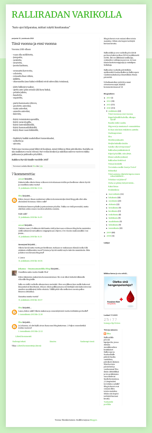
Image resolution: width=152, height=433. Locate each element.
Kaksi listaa (113, 186)
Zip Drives (115, 323)
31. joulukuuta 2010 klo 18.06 (30, 261)
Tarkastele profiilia (108, 403)
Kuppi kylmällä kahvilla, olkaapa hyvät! (121, 118)
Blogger (93, 420)
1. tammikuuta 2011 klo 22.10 (30, 314)
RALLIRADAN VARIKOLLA (67, 14)
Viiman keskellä (115, 164)
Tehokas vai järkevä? (117, 180)
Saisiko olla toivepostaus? (119, 147)
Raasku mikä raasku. (117, 123)
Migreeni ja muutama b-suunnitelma (124, 126)
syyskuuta (113, 201)
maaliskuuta (114, 221)
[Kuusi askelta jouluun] (118, 157)
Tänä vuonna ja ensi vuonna (120, 114)
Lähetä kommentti (23, 336)
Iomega (107, 323)
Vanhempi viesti (87, 341)
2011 (109, 105)
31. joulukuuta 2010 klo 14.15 (30, 237)
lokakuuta (113, 197)
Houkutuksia (113, 190)
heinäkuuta (114, 208)
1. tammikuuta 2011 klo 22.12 (30, 331)
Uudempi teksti (19, 341)
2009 (109, 232)
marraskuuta (114, 194)
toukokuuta (114, 215)
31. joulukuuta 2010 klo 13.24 (30, 188)
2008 (109, 236)
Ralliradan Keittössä (117, 160)
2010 (109, 108)
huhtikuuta (113, 218)
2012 (109, 101)
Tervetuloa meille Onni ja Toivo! (122, 167)
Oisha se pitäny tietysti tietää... (121, 183)
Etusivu (53, 341)
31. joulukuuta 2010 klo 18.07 (30, 300)
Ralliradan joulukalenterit (119, 150)
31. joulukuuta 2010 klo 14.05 (30, 217)
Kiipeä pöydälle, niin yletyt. (119, 154)
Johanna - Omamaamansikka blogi (34, 269)
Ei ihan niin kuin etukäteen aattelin (123, 130)
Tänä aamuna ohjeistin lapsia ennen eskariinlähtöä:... (124, 175)
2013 (109, 98)
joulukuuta (113, 111)
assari (21, 179)
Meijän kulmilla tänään (118, 143)
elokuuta (112, 204)
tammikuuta (114, 228)
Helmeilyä (112, 171)
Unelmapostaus (115, 133)
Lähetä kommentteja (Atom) (29, 346)
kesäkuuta (113, 211)
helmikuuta (114, 225)
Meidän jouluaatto (116, 140)
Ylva (20, 196)
